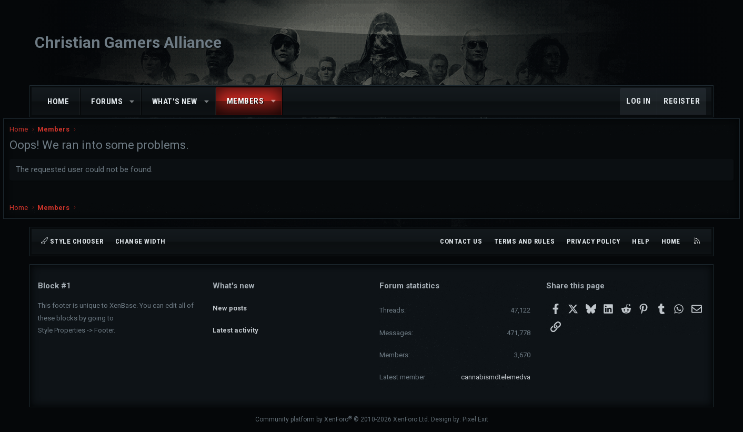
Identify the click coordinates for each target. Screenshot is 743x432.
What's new (174, 101)
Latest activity (235, 323)
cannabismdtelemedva (495, 377)
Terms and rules (524, 241)
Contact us (461, 241)
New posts (230, 304)
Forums (107, 101)
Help (640, 241)
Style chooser (72, 241)
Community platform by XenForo (342, 419)
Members (245, 101)
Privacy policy (593, 241)
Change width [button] (140, 241)
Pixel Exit (475, 419)
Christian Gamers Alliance (128, 42)
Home (58, 101)
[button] (132, 101)
